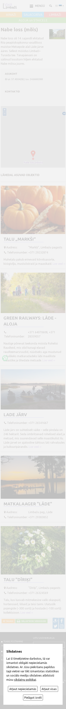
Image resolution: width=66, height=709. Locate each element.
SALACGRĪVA (33, 14)
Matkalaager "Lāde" (28, 504)
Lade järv (15, 414)
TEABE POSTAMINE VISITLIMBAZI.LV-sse (12, 643)
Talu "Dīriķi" (18, 579)
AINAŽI (11, 14)
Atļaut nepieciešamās (22, 689)
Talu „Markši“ (20, 239)
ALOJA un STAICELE (33, 20)
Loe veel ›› (59, 263)
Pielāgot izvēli (33, 697)
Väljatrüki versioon (33, 621)
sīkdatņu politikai (25, 679)
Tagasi (8, 621)
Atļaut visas (49, 689)
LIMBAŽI (55, 14)
